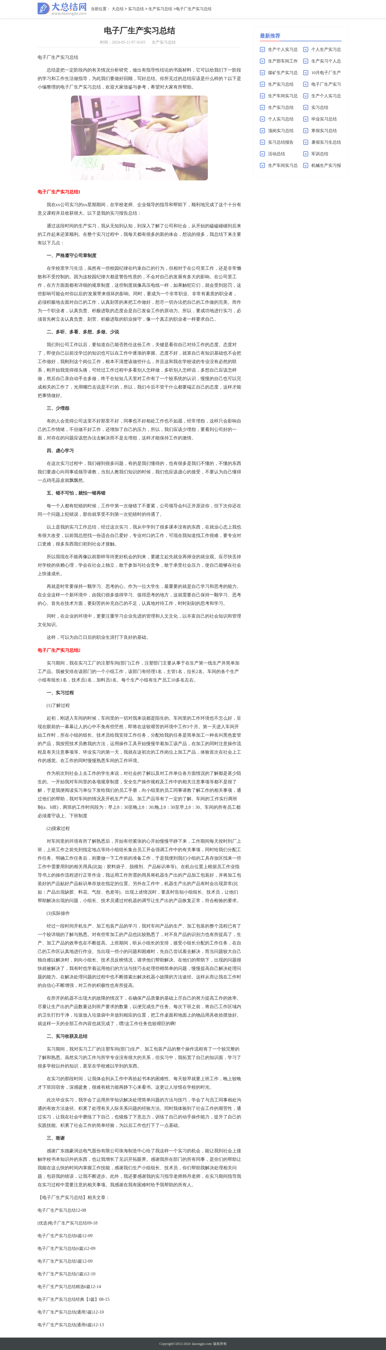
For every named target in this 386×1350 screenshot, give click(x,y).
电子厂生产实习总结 (57, 1210)
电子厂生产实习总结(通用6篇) (66, 1325)
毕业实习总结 (324, 119)
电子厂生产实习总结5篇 (60, 1261)
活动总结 (276, 154)
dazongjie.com (202, 1344)
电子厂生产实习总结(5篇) (61, 1274)
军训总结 (319, 154)
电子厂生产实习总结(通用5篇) (66, 1312)
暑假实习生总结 (326, 142)
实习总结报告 (281, 142)
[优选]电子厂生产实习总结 (62, 1223)
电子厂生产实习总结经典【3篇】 (68, 1299)
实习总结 (136, 9)
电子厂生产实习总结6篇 (60, 1235)
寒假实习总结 (324, 130)
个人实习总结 (281, 119)
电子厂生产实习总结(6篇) (61, 1248)
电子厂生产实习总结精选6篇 (64, 1286)
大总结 (118, 9)
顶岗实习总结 (281, 130)
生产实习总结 (160, 9)
